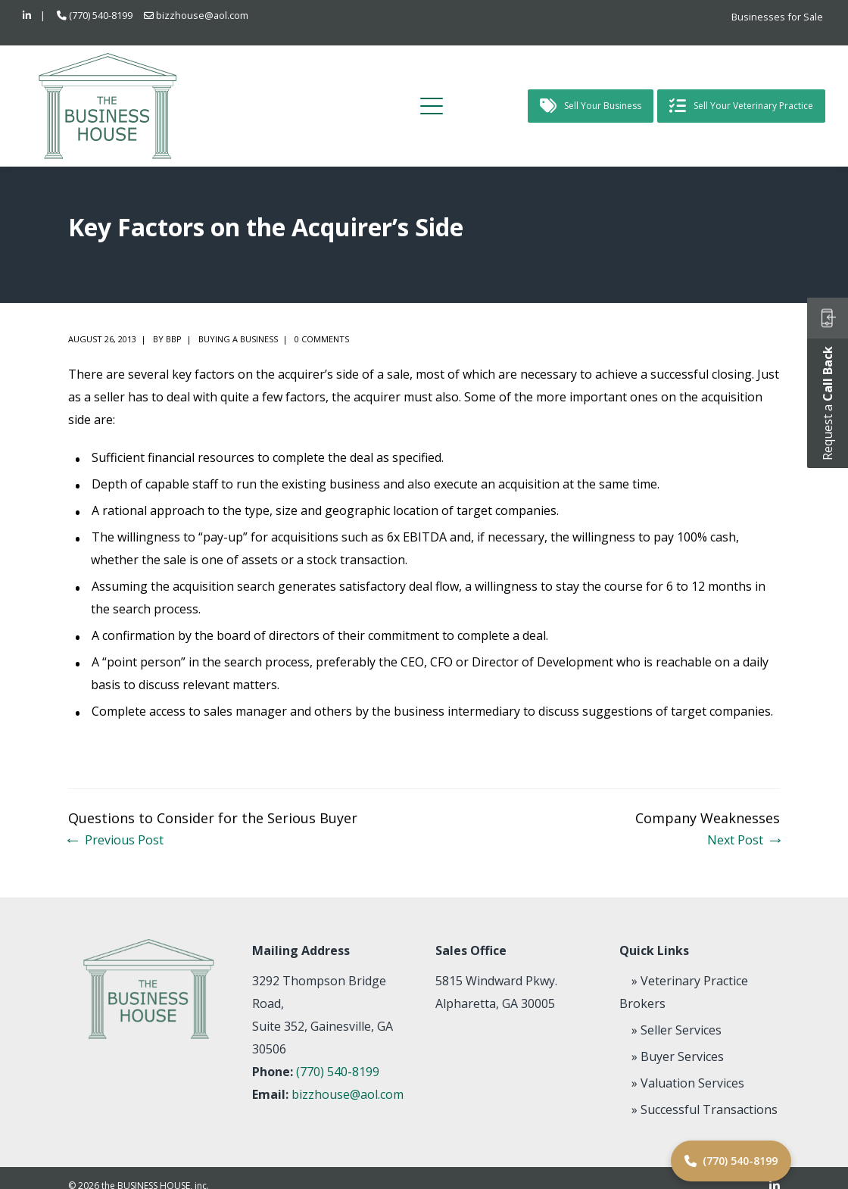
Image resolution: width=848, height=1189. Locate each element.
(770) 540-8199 (100, 15)
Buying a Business (238, 339)
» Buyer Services (677, 1056)
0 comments (322, 339)
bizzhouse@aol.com (202, 15)
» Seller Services (676, 1030)
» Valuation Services (687, 1083)
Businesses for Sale (777, 16)
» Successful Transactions (704, 1109)
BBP (174, 339)
